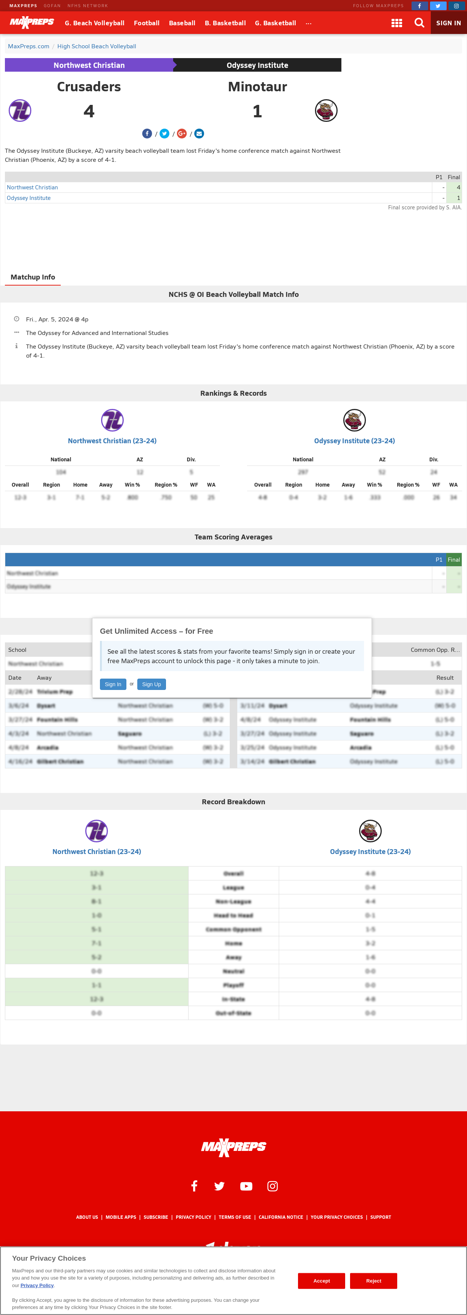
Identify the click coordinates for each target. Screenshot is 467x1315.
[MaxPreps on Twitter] (438, 6)
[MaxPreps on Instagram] (457, 6)
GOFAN (52, 5)
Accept (321, 1281)
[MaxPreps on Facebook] (420, 6)
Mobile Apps (121, 1217)
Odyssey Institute (257, 65)
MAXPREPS (23, 5)
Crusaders (89, 86)
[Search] (419, 22)
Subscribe (156, 1217)
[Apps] (397, 22)
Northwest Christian (89, 65)
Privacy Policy (193, 1217)
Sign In (113, 684)
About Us (87, 1217)
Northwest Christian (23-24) (112, 440)
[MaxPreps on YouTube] (246, 1186)
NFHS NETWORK (88, 5)
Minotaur (257, 86)
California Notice (281, 1217)
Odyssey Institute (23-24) (354, 440)
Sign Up (151, 684)
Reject (373, 1281)
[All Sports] (308, 22)
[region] (233, 1280)
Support (380, 1217)
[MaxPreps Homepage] (234, 1147)
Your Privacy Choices (337, 1217)
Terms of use (235, 1217)
